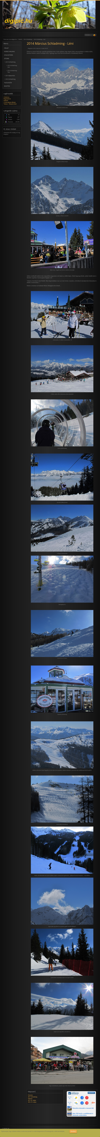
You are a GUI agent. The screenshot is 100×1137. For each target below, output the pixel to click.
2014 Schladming (28, 39)
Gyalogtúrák (8, 55)
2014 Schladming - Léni (12, 66)
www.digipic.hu (13, 39)
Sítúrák (20, 39)
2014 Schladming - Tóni (12, 71)
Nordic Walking (9, 51)
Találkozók (8, 83)
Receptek (7, 86)
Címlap (6, 48)
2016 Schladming (10, 79)
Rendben (73, 1131)
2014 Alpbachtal (10, 76)
